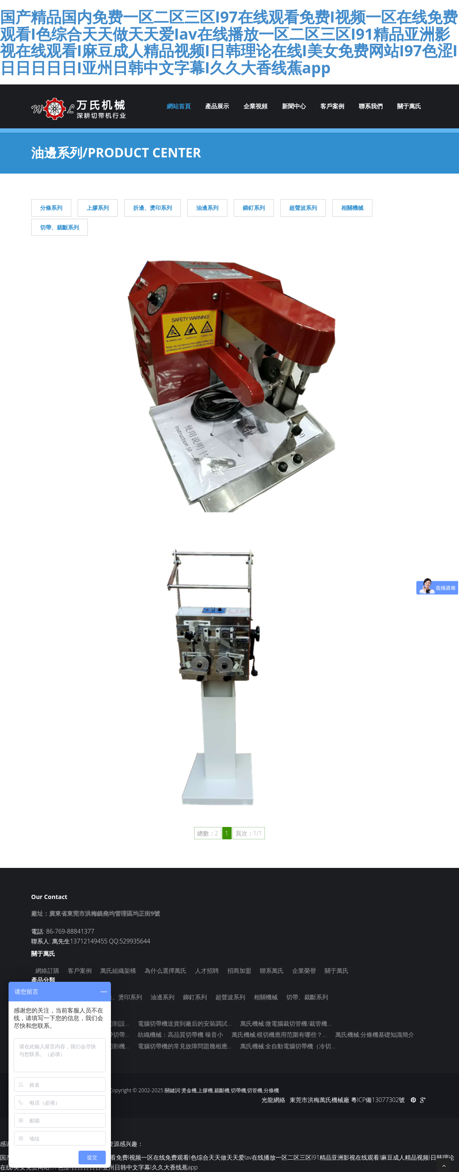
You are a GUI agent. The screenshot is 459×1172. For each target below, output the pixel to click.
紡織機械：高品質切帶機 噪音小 (180, 1034)
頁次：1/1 (248, 833)
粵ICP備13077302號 (378, 1100)
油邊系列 (207, 208)
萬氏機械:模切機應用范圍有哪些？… (279, 1034)
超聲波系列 (303, 208)
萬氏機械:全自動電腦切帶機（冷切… (287, 1046)
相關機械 (352, 208)
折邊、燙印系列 (152, 208)
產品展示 (217, 106)
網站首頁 (179, 106)
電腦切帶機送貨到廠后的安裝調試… (185, 1023)
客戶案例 (332, 106)
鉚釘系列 (254, 208)
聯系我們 (371, 106)
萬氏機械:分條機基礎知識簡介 (374, 1034)
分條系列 (51, 208)
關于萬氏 (409, 106)
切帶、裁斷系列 (59, 227)
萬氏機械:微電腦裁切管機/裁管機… (285, 1023)
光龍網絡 (273, 1100)
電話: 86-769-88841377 (62, 931)
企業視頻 (255, 106)
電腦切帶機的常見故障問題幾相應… (185, 1046)
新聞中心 (294, 106)
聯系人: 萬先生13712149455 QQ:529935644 (90, 941)
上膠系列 (98, 208)
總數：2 (207, 833)
